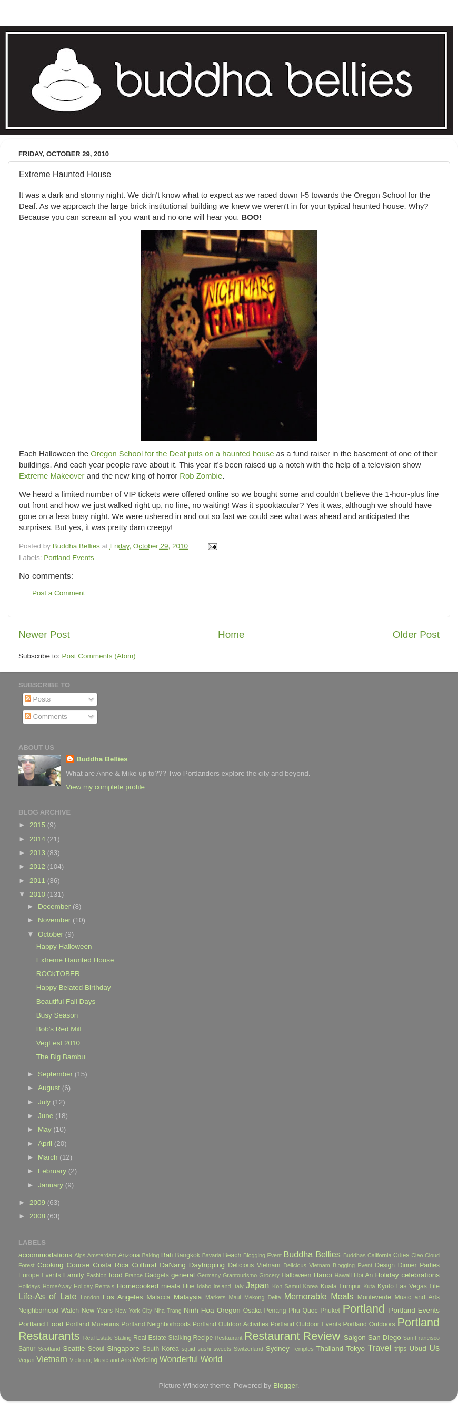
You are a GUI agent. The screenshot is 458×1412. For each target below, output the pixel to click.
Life (434, 1286)
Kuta (369, 1286)
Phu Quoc (302, 1310)
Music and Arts (417, 1297)
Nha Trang (168, 1310)
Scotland (49, 1349)
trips (400, 1349)
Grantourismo (240, 1275)
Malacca (158, 1297)
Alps (79, 1255)
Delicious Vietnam (254, 1265)
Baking (150, 1255)
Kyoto (385, 1286)
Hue (188, 1286)
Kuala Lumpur (341, 1286)
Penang (275, 1310)
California (379, 1255)
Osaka (252, 1310)
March (48, 1157)
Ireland (222, 1286)
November (55, 920)
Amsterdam (101, 1255)
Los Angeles (123, 1297)
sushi (204, 1349)
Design (385, 1265)
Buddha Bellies (102, 759)
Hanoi (322, 1275)
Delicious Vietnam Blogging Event (327, 1265)
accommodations (45, 1255)
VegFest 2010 (58, 1043)
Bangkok (187, 1255)
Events (51, 1275)
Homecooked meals (148, 1286)
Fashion (96, 1275)
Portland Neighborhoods (155, 1324)
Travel (379, 1348)
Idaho (204, 1286)
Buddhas (354, 1255)
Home (231, 634)
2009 (38, 1202)
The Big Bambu (60, 1057)
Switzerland (248, 1349)
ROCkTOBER (58, 974)
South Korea (160, 1349)
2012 (38, 866)
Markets (215, 1297)
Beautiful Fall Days (66, 1001)
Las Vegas (411, 1286)
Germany (209, 1275)
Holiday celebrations (407, 1275)
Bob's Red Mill (59, 1029)
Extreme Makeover (52, 476)
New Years (97, 1310)
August (50, 1088)
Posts (38, 699)
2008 (38, 1216)
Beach (232, 1255)
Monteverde (374, 1297)
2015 (38, 825)
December (55, 906)
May (45, 1129)
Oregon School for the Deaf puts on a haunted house (182, 454)
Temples (302, 1349)
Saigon (355, 1338)
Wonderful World (191, 1359)
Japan (257, 1285)
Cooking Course (63, 1265)
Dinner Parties (419, 1265)
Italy (238, 1286)
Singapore (123, 1349)
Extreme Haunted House (75, 960)
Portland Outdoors (369, 1324)
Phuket (330, 1310)
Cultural (144, 1265)
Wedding (144, 1360)
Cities (401, 1255)
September (56, 1074)
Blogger (285, 1385)
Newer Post (44, 634)
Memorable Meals (319, 1296)
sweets (223, 1349)
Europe (28, 1275)
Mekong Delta (262, 1297)
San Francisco (421, 1338)
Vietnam (51, 1359)
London (90, 1297)
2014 (38, 839)
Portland (364, 1308)
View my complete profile (105, 787)
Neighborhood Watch (48, 1310)
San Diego (384, 1338)
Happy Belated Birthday (73, 987)
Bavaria (212, 1255)
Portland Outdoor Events (306, 1324)
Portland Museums (93, 1324)
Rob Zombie (201, 476)
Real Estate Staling (107, 1338)
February (53, 1171)
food (115, 1275)
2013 (38, 853)
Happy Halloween (64, 946)
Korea (310, 1286)
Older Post (416, 634)
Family (73, 1275)
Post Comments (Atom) (99, 656)
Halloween (297, 1275)
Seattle (74, 1349)
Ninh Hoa (199, 1310)
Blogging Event (262, 1255)
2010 (38, 894)
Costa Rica (110, 1265)
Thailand (329, 1349)
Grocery (269, 1275)
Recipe (203, 1338)
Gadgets (157, 1275)
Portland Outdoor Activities (230, 1324)
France (134, 1275)
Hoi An (363, 1275)
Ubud (417, 1349)
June (46, 1116)
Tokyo (355, 1349)
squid (188, 1349)
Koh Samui (286, 1286)
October (51, 934)
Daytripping (207, 1265)
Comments (46, 716)
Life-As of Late (47, 1296)
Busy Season (57, 1015)
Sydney (278, 1349)
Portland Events (69, 558)
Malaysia (188, 1297)
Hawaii (342, 1275)
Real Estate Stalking (162, 1338)
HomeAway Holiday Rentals (78, 1286)
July (45, 1102)
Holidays (29, 1286)
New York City (133, 1310)
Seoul (96, 1349)
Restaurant (229, 1338)
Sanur (26, 1349)
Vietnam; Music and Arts (100, 1360)
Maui (235, 1297)
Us (434, 1348)
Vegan (26, 1360)
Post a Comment (58, 593)
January (51, 1185)
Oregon (229, 1310)
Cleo (417, 1255)
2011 (38, 881)
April (46, 1143)
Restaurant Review (292, 1336)
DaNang (173, 1265)
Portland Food (40, 1324)
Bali (167, 1255)
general (183, 1275)
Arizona (129, 1255)
